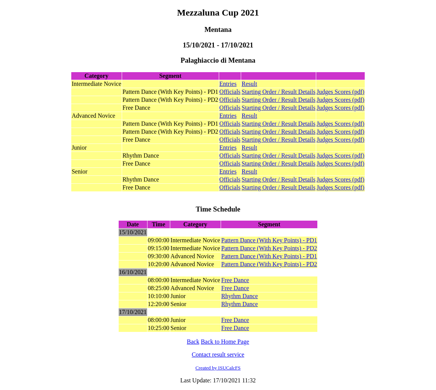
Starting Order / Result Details (278, 91)
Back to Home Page (225, 341)
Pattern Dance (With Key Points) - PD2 (269, 248)
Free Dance (235, 280)
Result (249, 84)
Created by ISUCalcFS (217, 368)
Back (193, 341)
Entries (228, 84)
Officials (230, 91)
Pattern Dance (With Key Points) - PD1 (269, 240)
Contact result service (218, 354)
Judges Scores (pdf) (340, 91)
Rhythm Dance (239, 296)
